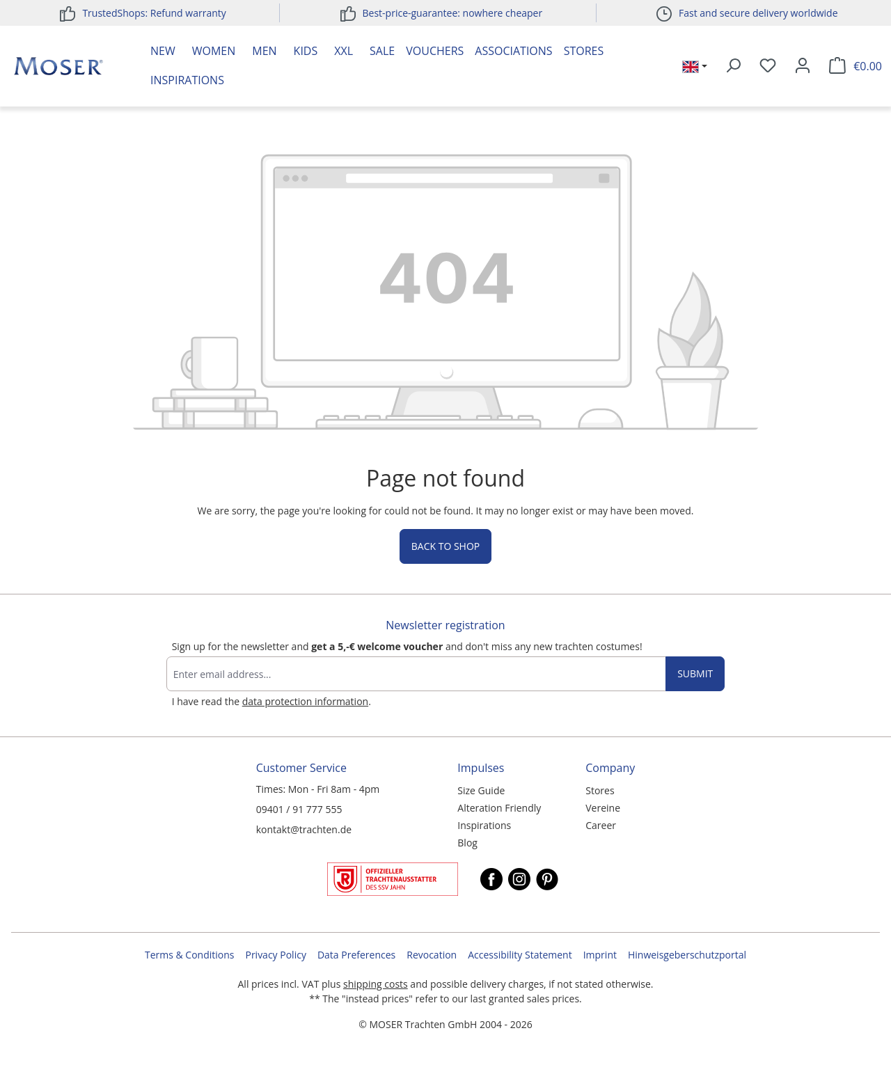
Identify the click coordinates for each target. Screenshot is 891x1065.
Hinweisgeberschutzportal (687, 954)
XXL (343, 50)
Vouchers (435, 50)
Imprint (600, 954)
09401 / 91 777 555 (299, 809)
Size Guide (481, 790)
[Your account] (802, 66)
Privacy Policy (275, 954)
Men (264, 50)
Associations (513, 50)
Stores (584, 50)
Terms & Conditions (190, 954)
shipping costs (375, 984)
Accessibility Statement (520, 954)
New (162, 50)
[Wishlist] (767, 66)
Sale (382, 50)
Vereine (602, 807)
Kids (306, 50)
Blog (467, 842)
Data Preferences (356, 954)
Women (214, 50)
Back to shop (445, 546)
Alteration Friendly (499, 807)
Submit (695, 673)
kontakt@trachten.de (304, 829)
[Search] (733, 66)
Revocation (432, 954)
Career (600, 825)
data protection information (305, 701)
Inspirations (187, 80)
